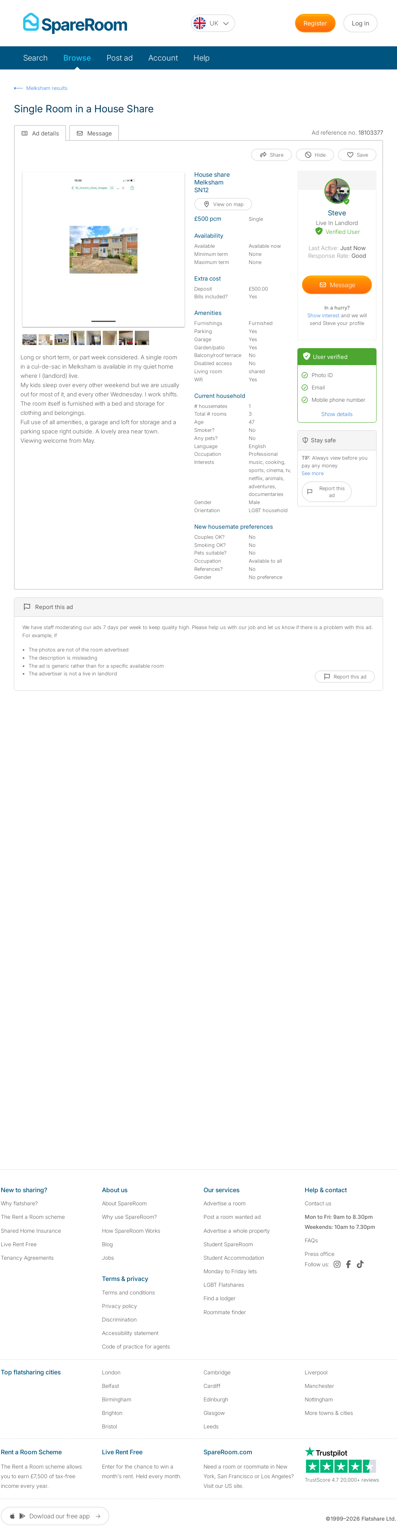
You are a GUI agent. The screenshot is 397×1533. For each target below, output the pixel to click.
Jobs (108, 1257)
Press (319, 1253)
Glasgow (214, 1412)
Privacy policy (119, 1306)
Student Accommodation (234, 1257)
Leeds (211, 1426)
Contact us (318, 1203)
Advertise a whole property (237, 1230)
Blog (107, 1244)
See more (313, 473)
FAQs (311, 1240)
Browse (77, 58)
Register (315, 23)
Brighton (112, 1412)
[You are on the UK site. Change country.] (213, 23)
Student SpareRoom (228, 1244)
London (111, 1372)
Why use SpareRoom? (129, 1216)
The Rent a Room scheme (33, 1216)
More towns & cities (329, 1412)
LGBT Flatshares (224, 1284)
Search (35, 58)
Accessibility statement (130, 1333)
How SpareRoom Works (131, 1230)
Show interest (324, 315)
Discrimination (119, 1319)
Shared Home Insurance (31, 1230)
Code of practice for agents (136, 1346)
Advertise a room (225, 1203)
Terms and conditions (128, 1292)
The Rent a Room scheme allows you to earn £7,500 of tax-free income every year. (41, 1476)
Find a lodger (220, 1298)
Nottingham (319, 1399)
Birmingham (116, 1399)
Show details (337, 414)
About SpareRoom (124, 1203)
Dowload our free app (55, 1516)
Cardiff (212, 1385)
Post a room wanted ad (232, 1216)
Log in (360, 23)
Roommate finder (225, 1312)
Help (201, 58)
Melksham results (47, 88)
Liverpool (316, 1372)
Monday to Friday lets (230, 1271)
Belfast (110, 1385)
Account (163, 58)
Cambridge (217, 1372)
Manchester (319, 1385)
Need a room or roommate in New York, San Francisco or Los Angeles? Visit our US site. (249, 1476)
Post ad (120, 58)
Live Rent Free (19, 1244)
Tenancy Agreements (27, 1257)
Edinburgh (216, 1399)
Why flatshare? (19, 1203)
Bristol (109, 1426)
